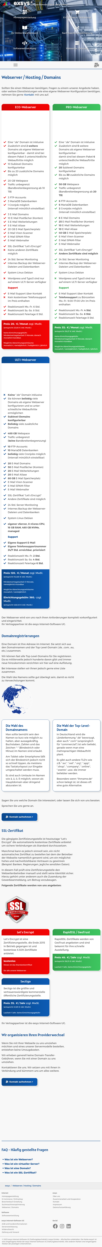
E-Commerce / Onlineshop (12, 1199)
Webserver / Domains (10, 1207)
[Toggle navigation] (15, 65)
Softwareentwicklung (10, 1216)
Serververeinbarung (9, 1227)
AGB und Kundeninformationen (14, 1224)
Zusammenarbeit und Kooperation (66, 1199)
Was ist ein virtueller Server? (21, 1163)
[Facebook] (55, 1226)
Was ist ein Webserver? (18, 1159)
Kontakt (29, 94)
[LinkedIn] (68, 1226)
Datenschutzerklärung (62, 1207)
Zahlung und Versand (10, 1232)
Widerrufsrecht (8, 1229)
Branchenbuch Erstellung (12, 1202)
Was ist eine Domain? (17, 1168)
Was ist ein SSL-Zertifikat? (20, 1172)
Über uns (56, 1196)
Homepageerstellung (10, 1196)
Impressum (57, 1205)
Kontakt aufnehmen (19, 817)
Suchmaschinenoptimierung (13, 1205)
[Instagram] (62, 1226)
